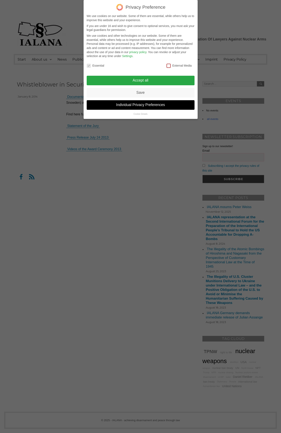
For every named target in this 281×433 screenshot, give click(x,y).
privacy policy (137, 49)
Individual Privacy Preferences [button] (140, 102)
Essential (95, 63)
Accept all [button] (140, 77)
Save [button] (140, 90)
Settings (127, 53)
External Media (179, 63)
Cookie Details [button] (141, 111)
